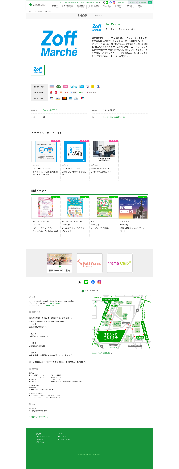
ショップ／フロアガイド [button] (94, 7)
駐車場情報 (142, 2)
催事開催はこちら (93, 2)
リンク (60, 434)
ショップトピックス (67, 7)
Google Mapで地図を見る (102, 353)
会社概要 (38, 434)
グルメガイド (80, 7)
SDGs (140, 7)
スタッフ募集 (118, 7)
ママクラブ (107, 7)
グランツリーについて (65, 439)
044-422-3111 (51, 305)
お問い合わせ (40, 442)
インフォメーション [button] (129, 7)
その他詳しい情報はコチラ (39, 417)
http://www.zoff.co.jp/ (114, 116)
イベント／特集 (55, 7)
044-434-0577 (50, 110)
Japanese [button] (121, 2)
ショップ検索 (38, 11)
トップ (30, 11)
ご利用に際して (41, 439)
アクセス (133, 2)
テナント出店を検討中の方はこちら (72, 2)
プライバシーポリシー (43, 436)
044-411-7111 (54, 303)
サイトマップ (62, 436)
